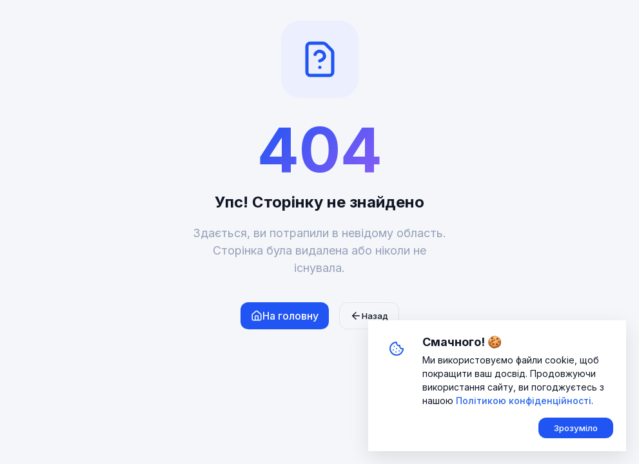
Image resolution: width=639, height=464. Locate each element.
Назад (369, 316)
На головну (285, 316)
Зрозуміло (576, 428)
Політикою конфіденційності (523, 400)
